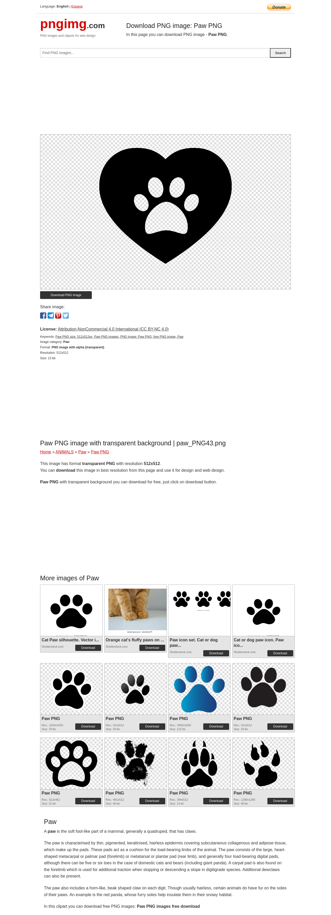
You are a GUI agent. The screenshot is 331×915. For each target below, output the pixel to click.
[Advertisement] (165, 98)
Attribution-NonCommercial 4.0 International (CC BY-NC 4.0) (113, 329)
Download (88, 648)
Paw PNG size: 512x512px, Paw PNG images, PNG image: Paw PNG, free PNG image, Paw (119, 337)
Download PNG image (66, 295)
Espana (76, 6)
